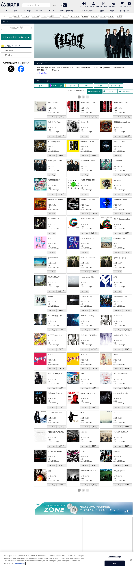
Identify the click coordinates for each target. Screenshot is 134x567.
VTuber (85, 16)
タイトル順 (126, 91)
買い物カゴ (113, 6)
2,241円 (61, 136)
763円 (61, 330)
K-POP (111, 16)
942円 (61, 349)
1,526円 (61, 117)
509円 (61, 407)
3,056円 (127, 214)
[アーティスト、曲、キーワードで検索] (35, 5)
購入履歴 (103, 6)
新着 (15, 11)
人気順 (110, 91)
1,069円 (127, 175)
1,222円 (127, 388)
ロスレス (40, 11)
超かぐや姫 (75, 16)
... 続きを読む (42, 73)
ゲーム (103, 16)
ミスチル (35, 16)
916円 (61, 155)
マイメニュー (94, 6)
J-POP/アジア (88, 11)
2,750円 (94, 349)
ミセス (44, 16)
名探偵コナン (54, 16)
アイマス (25, 16)
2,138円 (61, 194)
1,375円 (127, 136)
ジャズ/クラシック (67, 11)
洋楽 (102, 11)
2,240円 (61, 291)
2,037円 (61, 369)
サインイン (84, 6)
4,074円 (61, 446)
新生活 (119, 16)
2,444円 (94, 117)
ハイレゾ (27, 11)
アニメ (51, 11)
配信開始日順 (95, 91)
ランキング (124, 11)
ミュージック (51, 117)
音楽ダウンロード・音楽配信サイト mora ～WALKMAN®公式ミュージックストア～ (11, 4)
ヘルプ (129, 6)
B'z (10, 16)
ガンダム (94, 16)
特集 (112, 11)
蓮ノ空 (16, 16)
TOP (5, 11)
